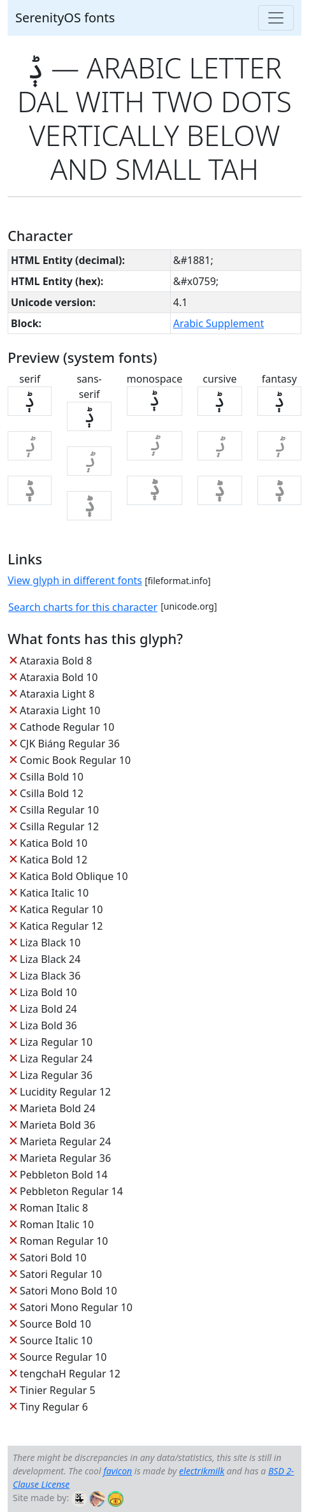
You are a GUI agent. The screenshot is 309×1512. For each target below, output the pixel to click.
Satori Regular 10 (61, 1274)
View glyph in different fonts (75, 580)
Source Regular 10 (63, 1357)
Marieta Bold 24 (58, 1108)
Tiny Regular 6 (54, 1407)
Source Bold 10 (55, 1324)
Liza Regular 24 (56, 1059)
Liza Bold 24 (48, 1009)
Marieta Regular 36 (65, 1158)
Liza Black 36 (50, 976)
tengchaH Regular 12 (70, 1374)
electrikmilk (201, 1471)
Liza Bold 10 (48, 992)
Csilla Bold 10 (51, 777)
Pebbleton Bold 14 (64, 1175)
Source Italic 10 (56, 1340)
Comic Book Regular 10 (75, 760)
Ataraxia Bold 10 (58, 677)
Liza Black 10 (50, 943)
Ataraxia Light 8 (57, 694)
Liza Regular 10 (56, 1042)
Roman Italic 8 (54, 1208)
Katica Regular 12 (61, 926)
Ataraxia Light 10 (60, 710)
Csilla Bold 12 (51, 793)
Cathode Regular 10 (67, 727)
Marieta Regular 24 (65, 1141)
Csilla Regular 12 (59, 826)
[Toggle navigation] (276, 18)
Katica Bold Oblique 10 (74, 876)
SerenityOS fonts (65, 17)
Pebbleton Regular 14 (71, 1191)
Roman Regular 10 (64, 1241)
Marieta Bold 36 (58, 1125)
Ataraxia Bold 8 (56, 661)
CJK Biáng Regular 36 (70, 744)
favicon (117, 1471)
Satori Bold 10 (53, 1258)
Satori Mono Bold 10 (68, 1291)
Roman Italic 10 (57, 1224)
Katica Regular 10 (61, 909)
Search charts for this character (82, 607)
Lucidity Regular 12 (65, 1092)
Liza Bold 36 (48, 1025)
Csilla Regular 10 (59, 810)
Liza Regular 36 (56, 1075)
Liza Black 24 (50, 959)
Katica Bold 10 (53, 843)
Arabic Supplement (218, 323)
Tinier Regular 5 (58, 1390)
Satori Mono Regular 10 (76, 1307)
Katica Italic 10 (54, 893)
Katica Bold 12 (53, 860)
